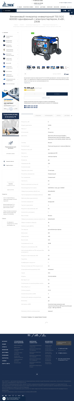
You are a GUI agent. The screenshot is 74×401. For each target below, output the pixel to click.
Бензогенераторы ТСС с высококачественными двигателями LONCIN (9, 206)
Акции (4, 344)
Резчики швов (17, 362)
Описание (38, 115)
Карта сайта (6, 363)
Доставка (67, 115)
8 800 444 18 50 (38, 3)
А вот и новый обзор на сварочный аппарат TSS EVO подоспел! (10, 199)
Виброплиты (17, 347)
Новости (4, 194)
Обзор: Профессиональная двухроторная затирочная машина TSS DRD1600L (9, 212)
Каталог (4, 341)
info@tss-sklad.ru (67, 2)
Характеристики (27, 115)
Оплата (59, 115)
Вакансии (5, 349)
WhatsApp (37, 374)
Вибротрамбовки (18, 345)
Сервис (4, 360)
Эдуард (10, 183)
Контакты (5, 358)
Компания (5, 355)
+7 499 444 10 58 (62, 348)
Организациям (49, 115)
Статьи (4, 218)
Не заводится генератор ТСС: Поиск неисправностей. (12, 224)
